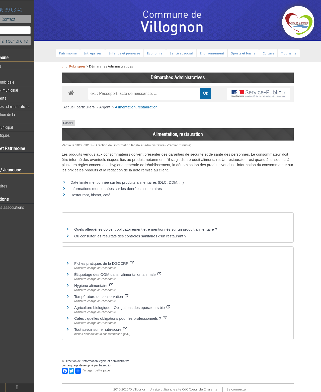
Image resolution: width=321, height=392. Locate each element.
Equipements (15, 98)
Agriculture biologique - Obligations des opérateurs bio (133, 307)
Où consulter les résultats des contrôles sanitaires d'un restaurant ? (141, 236)
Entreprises (103, 53)
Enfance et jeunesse (134, 53)
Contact (27, 19)
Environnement (222, 53)
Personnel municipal (21, 90)
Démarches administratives (26, 106)
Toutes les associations (24, 207)
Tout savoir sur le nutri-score (111, 329)
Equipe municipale (19, 82)
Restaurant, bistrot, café (101, 195)
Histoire (10, 156)
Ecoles (10, 177)
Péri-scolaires (15, 185)
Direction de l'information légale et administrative (107, 361)
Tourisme (299, 53)
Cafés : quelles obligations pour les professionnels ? (131, 318)
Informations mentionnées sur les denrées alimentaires (126, 188)
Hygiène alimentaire (104, 285)
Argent (116, 107)
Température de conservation (112, 296)
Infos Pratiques (17, 135)
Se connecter (247, 389)
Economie (165, 53)
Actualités (12, 66)
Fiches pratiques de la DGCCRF (114, 263)
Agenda (10, 74)
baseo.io (115, 365)
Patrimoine (78, 53)
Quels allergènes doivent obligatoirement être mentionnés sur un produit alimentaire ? (156, 229)
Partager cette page (103, 371)
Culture (279, 53)
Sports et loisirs (254, 53)
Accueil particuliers (90, 107)
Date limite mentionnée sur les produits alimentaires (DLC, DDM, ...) (137, 182)
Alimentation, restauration (146, 107)
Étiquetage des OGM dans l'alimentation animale (128, 274)
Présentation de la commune (19, 117)
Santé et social (191, 53)
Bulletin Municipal (18, 127)
